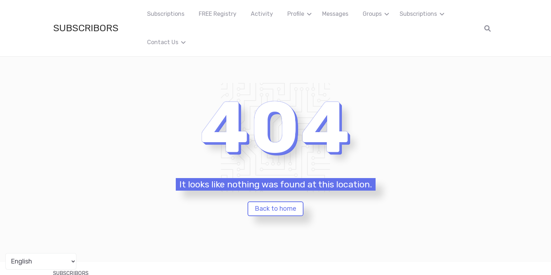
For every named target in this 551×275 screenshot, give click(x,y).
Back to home (275, 209)
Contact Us (162, 42)
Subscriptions (165, 13)
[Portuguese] (40, 261)
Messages (335, 13)
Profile (295, 13)
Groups (372, 13)
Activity (262, 13)
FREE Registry (217, 13)
